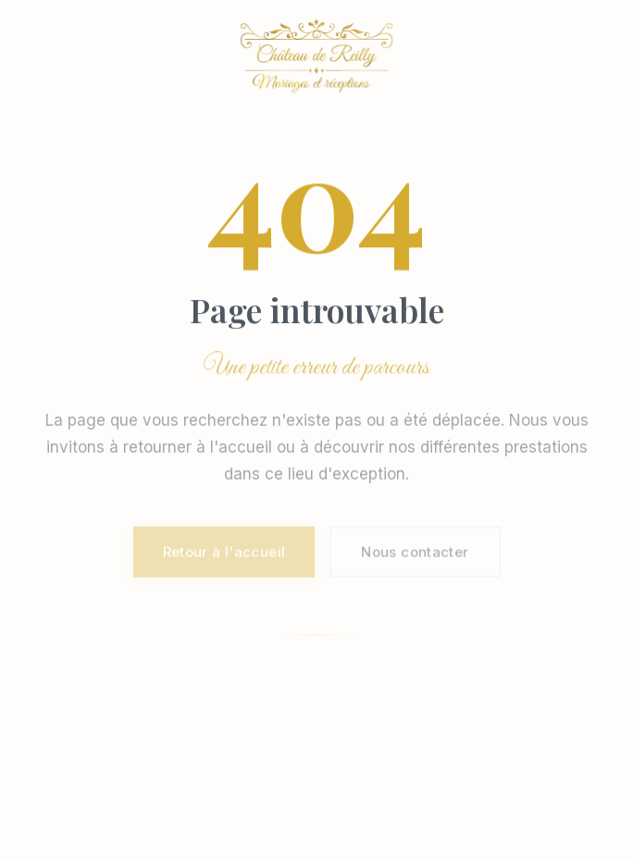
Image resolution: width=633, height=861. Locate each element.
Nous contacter (414, 553)
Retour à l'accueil (224, 553)
